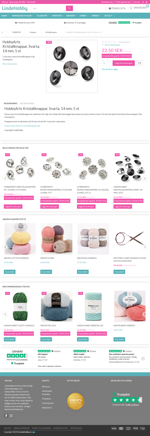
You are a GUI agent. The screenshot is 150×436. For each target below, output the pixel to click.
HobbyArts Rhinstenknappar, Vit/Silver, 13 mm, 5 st (56, 190)
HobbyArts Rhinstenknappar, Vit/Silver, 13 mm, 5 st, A (93, 190)
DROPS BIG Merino (87, 258)
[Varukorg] (139, 7)
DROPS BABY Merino (124, 325)
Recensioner (27, 103)
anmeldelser (124, 42)
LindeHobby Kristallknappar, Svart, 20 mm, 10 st (127, 190)
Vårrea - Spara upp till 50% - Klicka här (18, 2)
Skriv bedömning (112, 44)
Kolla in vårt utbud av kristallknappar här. (22, 125)
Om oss (136, 2)
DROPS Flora (47, 258)
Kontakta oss (107, 2)
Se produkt (9, 272)
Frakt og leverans (123, 2)
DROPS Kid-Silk (48, 325)
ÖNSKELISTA (117, 8)
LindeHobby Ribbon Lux (90, 325)
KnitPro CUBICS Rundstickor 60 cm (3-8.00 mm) (129, 259)
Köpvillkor (76, 428)
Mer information (10, 64)
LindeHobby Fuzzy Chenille (19, 325)
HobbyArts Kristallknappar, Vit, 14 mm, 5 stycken (20, 188)
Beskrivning (10, 103)
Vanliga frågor (22, 428)
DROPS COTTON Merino (16, 258)
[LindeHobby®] (14, 8)
